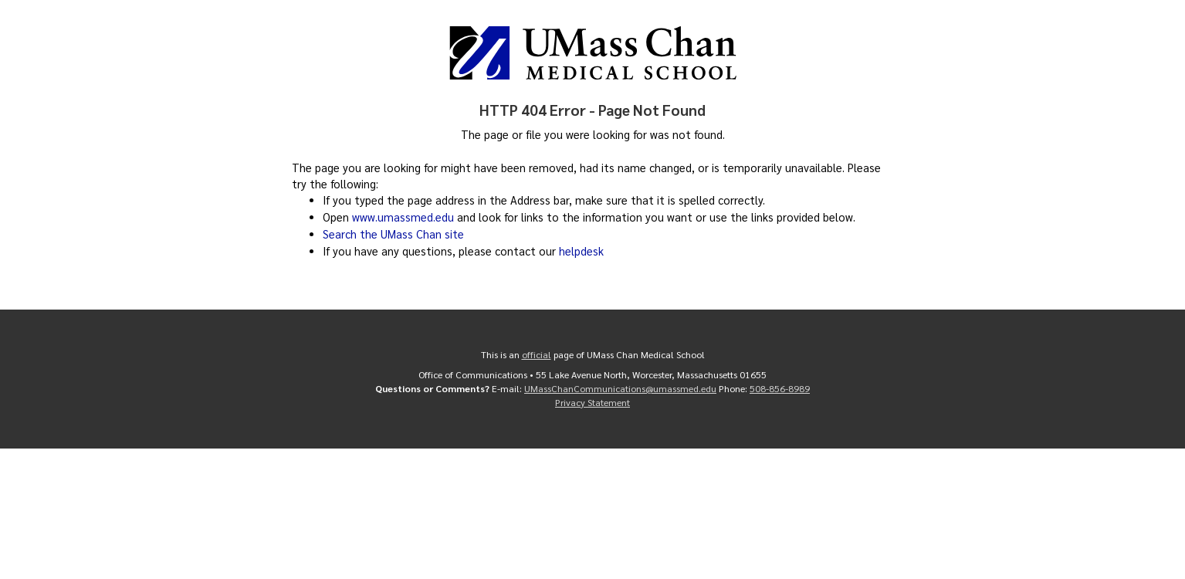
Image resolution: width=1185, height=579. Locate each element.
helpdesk (581, 251)
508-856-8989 (780, 388)
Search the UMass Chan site (393, 234)
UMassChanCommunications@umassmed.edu (620, 388)
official (536, 354)
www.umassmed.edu (403, 217)
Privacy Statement (592, 402)
